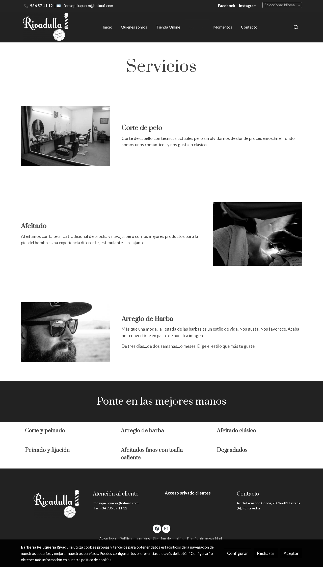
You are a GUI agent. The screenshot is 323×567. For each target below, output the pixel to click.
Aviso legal (108, 538)
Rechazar (266, 553)
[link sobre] (53, 504)
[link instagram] (166, 528)
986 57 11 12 (41, 6)
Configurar (237, 553)
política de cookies (96, 560)
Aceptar (291, 553)
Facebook (226, 6)
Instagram (247, 6)
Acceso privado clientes (188, 493)
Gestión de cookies (168, 538)
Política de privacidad (204, 538)
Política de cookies (134, 538)
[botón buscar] (295, 27)
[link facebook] (157, 528)
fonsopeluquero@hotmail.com (88, 6)
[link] (45, 27)
